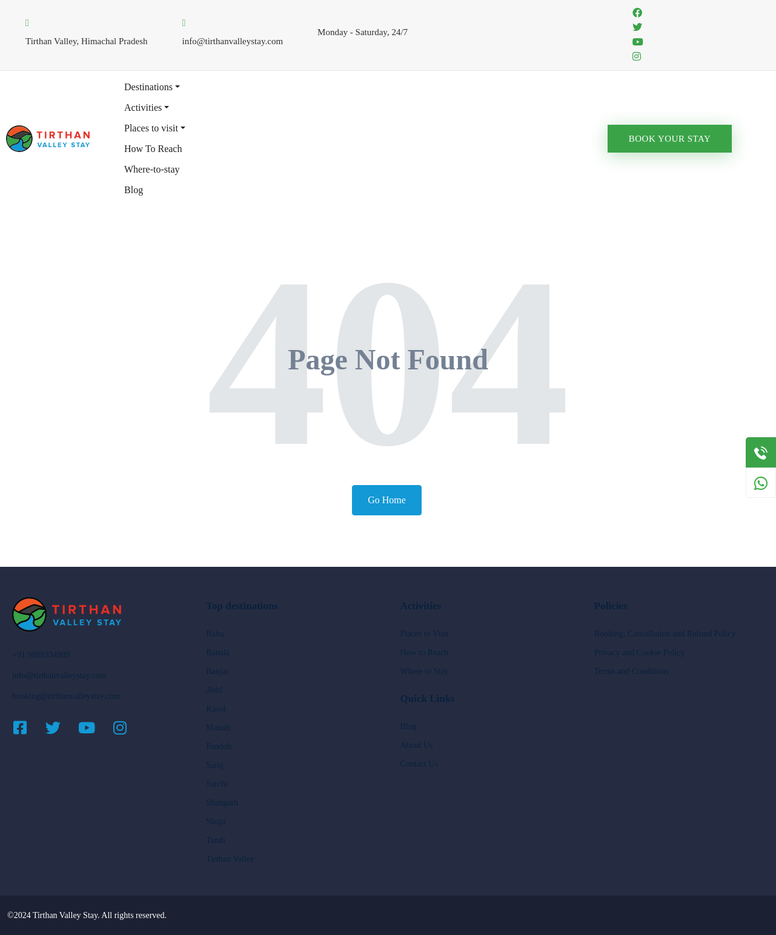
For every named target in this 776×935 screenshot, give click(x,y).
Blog (133, 190)
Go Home (387, 500)
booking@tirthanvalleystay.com (66, 696)
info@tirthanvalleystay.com (59, 675)
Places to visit (151, 128)
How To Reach (153, 149)
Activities (143, 107)
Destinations (148, 87)
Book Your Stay (670, 139)
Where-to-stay (152, 169)
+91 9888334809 (41, 654)
